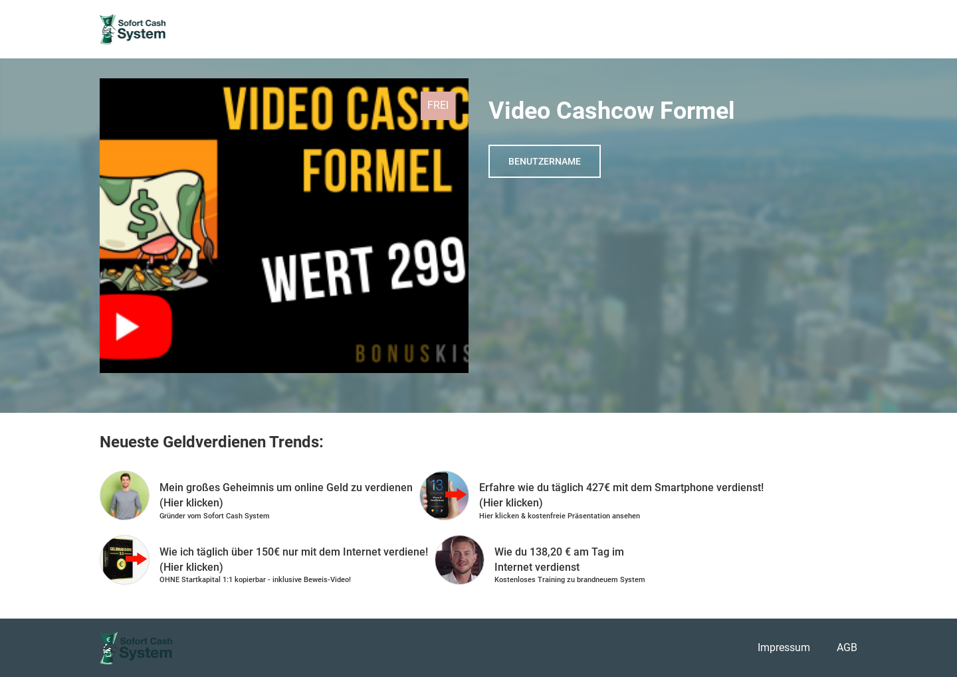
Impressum (784, 647)
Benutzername (544, 161)
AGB (847, 647)
